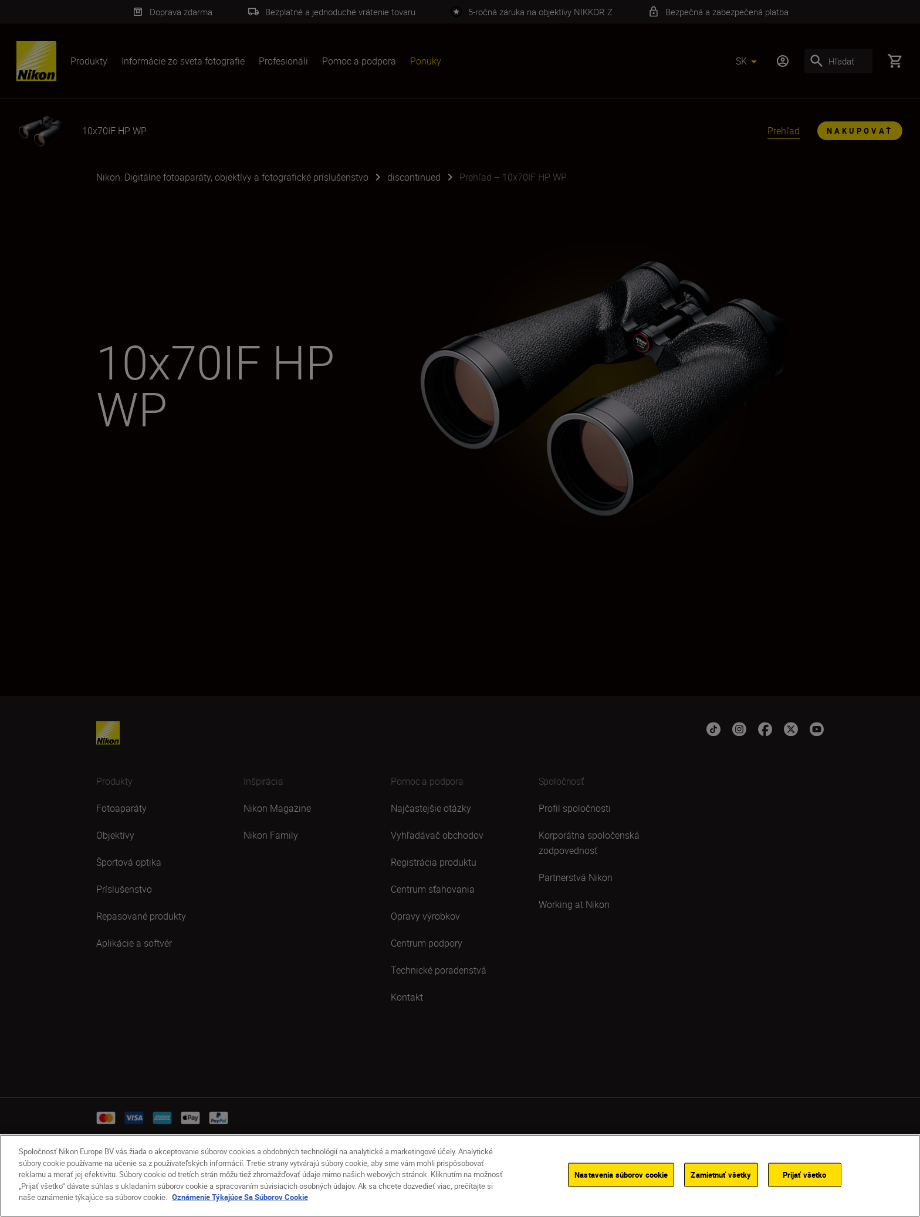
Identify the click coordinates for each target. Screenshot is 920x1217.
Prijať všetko (805, 1176)
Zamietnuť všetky (721, 1176)
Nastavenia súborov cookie (621, 1176)
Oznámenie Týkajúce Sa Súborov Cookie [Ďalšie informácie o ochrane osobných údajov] (240, 1199)
